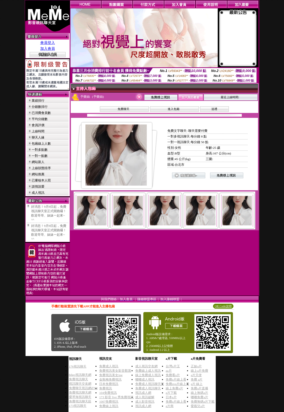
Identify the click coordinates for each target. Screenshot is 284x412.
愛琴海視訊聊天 (80, 397)
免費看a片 (173, 375)
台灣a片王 (173, 366)
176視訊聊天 (78, 366)
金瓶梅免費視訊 (110, 379)
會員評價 (38, 125)
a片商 (170, 406)
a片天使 (196, 375)
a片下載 (171, 393)
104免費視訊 (108, 393)
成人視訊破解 (144, 397)
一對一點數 (40, 156)
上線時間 (38, 131)
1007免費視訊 (108, 401)
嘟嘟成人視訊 (144, 379)
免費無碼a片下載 (203, 401)
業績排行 (38, 100)
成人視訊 (38, 192)
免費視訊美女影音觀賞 (115, 370)
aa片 (169, 370)
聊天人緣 (38, 137)
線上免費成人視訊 (148, 375)
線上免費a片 (174, 388)
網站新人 (38, 162)
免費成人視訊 (108, 366)
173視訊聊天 (78, 406)
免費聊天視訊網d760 (83, 388)
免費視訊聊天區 (80, 401)
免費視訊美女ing (110, 375)
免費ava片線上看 (177, 384)
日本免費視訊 (108, 384)
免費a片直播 (199, 388)
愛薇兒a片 (198, 406)
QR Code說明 (223, 306)
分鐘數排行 (40, 107)
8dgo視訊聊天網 (80, 375)
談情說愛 (38, 186)
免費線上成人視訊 (148, 370)
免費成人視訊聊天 (148, 388)
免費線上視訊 (108, 406)
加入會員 (47, 49)
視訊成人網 (143, 393)
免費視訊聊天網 (80, 392)
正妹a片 (196, 366)
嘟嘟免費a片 (199, 397)
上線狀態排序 (41, 168)
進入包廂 (173, 109)
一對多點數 (40, 149)
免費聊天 (123, 109)
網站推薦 (38, 174)
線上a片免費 (199, 370)
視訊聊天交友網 (80, 383)
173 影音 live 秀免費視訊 (116, 397)
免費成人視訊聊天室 (149, 384)
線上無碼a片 (199, 393)
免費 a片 (197, 379)
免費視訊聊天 (78, 379)
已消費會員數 (41, 113)
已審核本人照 (41, 180)
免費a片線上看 (176, 379)
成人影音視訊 (144, 401)
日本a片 (171, 397)
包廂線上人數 (41, 143)
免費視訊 (105, 388)
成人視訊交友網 (146, 366)
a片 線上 (197, 384)
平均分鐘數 (40, 119)
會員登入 (47, 43)
